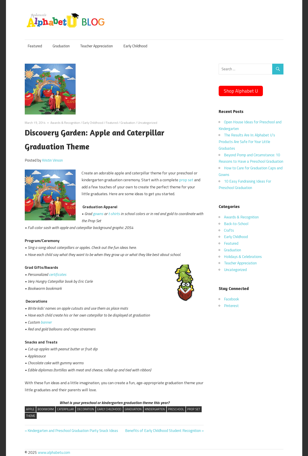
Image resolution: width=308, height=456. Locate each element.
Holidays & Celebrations (243, 256)
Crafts (229, 230)
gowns (98, 214)
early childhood (109, 409)
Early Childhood (135, 46)
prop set (186, 180)
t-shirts (114, 214)
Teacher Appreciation (96, 46)
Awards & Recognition (65, 122)
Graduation (61, 46)
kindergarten (155, 409)
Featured (35, 46)
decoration (85, 409)
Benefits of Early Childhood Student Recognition (163, 430)
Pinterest (231, 306)
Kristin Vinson (52, 160)
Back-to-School (236, 224)
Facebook (231, 299)
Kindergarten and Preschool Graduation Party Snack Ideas (72, 430)
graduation (133, 409)
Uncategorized (147, 122)
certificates (57, 274)
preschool (176, 409)
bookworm (46, 409)
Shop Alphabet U (241, 90)
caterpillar (65, 409)
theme (30, 416)
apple (30, 409)
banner (46, 322)
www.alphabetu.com (54, 452)
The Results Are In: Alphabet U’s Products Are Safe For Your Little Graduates (247, 141)
